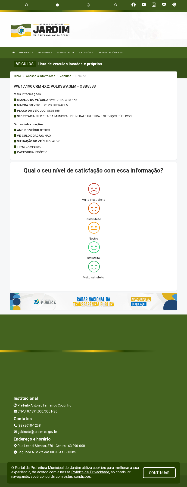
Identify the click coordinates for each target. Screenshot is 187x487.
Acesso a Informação (40, 76)
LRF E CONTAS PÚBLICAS (110, 53)
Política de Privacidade (90, 472)
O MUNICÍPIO (26, 53)
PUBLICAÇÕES (86, 53)
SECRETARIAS (44, 53)
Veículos (65, 76)
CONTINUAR (159, 473)
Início (17, 76)
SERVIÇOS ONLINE (66, 53)
